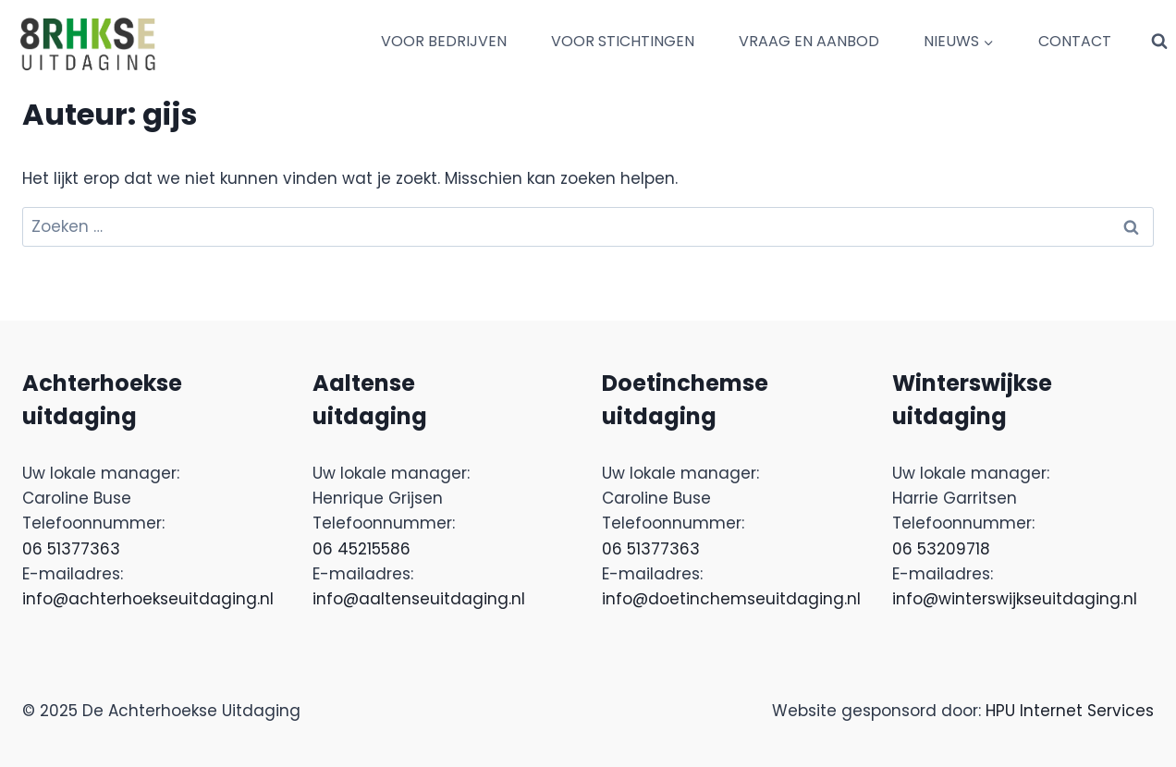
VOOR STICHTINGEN (622, 41)
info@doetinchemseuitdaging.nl (731, 599)
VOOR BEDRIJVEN (444, 41)
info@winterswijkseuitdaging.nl (1014, 599)
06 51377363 (71, 549)
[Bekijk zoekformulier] (1159, 41)
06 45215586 (361, 549)
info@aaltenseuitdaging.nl (418, 599)
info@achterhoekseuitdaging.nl (148, 599)
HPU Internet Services (1070, 711)
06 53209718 (941, 549)
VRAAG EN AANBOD (809, 41)
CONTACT (1074, 41)
